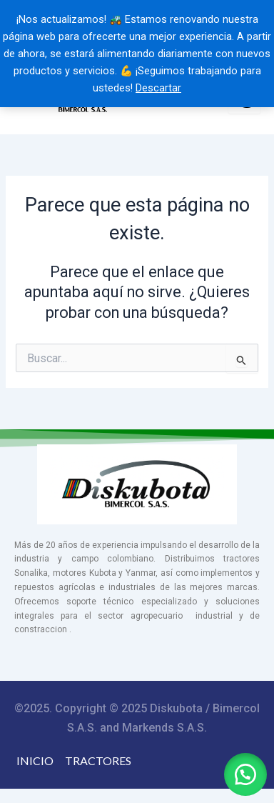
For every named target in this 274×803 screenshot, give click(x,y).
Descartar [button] (158, 87)
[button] (245, 774)
